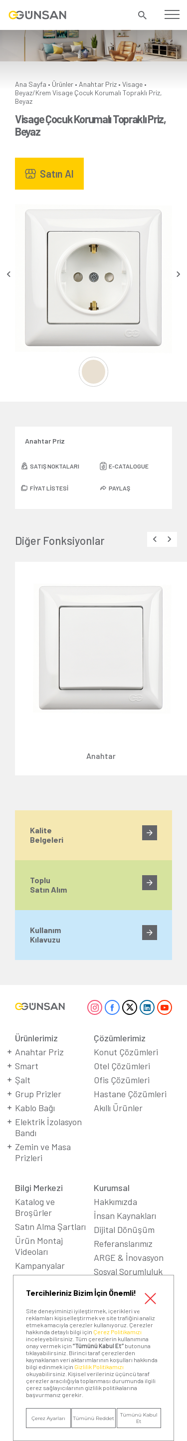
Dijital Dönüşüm (124, 1229)
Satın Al (57, 174)
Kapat (151, 1298)
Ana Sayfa (30, 84)
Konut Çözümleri (126, 1051)
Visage (132, 84)
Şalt (22, 1079)
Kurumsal (112, 1187)
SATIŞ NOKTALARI (54, 466)
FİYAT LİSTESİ (49, 487)
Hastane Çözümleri (130, 1093)
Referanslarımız (123, 1243)
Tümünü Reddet (93, 1418)
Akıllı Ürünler (118, 1107)
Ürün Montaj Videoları (39, 1246)
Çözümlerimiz (120, 1037)
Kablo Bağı (35, 1107)
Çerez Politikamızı (117, 1331)
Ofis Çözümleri (122, 1079)
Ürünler (62, 84)
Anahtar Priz (98, 84)
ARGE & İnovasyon (129, 1257)
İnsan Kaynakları (125, 1215)
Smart (26, 1065)
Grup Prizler (38, 1093)
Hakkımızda (115, 1201)
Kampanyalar (40, 1265)
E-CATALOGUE (129, 466)
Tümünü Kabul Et (139, 1418)
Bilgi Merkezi (39, 1187)
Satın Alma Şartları (50, 1226)
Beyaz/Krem (33, 92)
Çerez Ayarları (48, 1418)
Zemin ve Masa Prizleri (43, 1152)
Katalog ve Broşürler (35, 1207)
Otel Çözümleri (122, 1065)
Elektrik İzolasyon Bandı (48, 1127)
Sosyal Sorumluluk (128, 1271)
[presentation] (8, 274)
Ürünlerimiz (36, 1037)
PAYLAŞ (119, 487)
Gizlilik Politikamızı (99, 1366)
